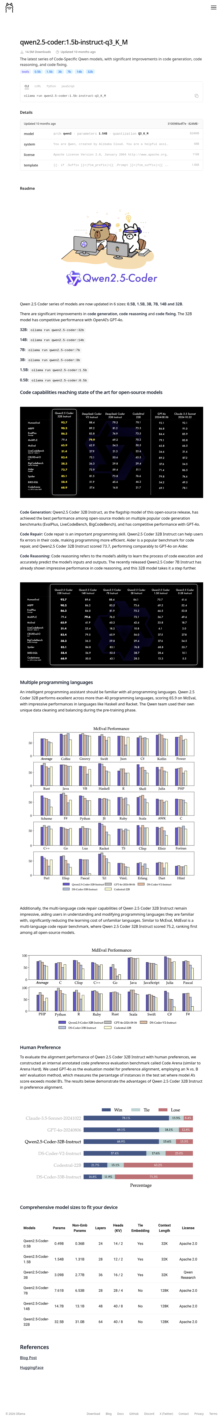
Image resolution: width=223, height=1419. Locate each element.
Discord (149, 1414)
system (29, 144)
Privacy (199, 1414)
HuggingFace (32, 1367)
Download (93, 1414)
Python (51, 86)
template (31, 165)
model (29, 133)
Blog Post (28, 1357)
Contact (184, 1414)
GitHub (134, 1414)
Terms (213, 1414)
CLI (27, 86)
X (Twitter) (166, 1414)
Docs (120, 1414)
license (29, 154)
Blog (109, 1414)
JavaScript (68, 86)
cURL (38, 86)
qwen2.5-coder (42, 42)
